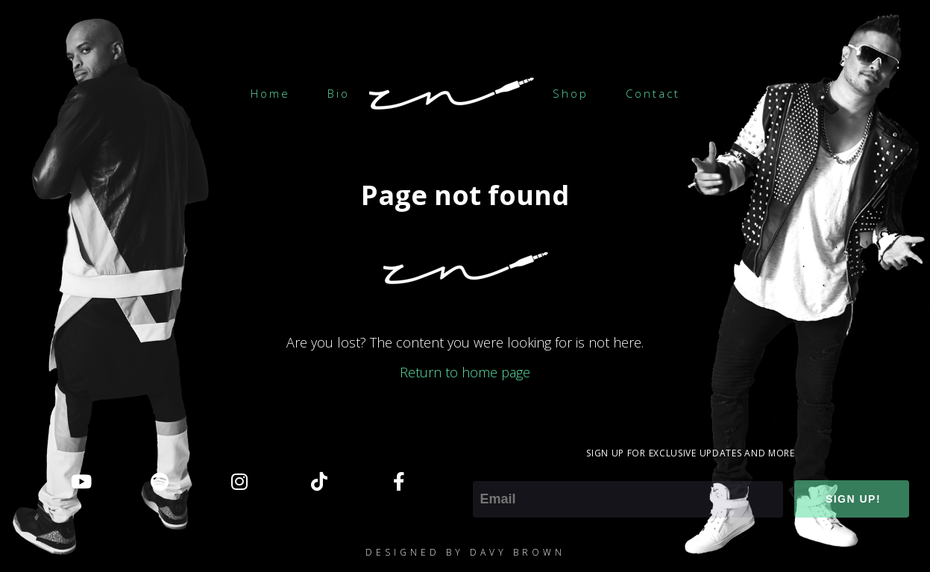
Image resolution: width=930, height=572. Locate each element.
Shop (570, 93)
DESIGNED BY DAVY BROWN (465, 552)
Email (489, 471)
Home (270, 93)
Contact (653, 93)
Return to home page (465, 372)
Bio (338, 93)
